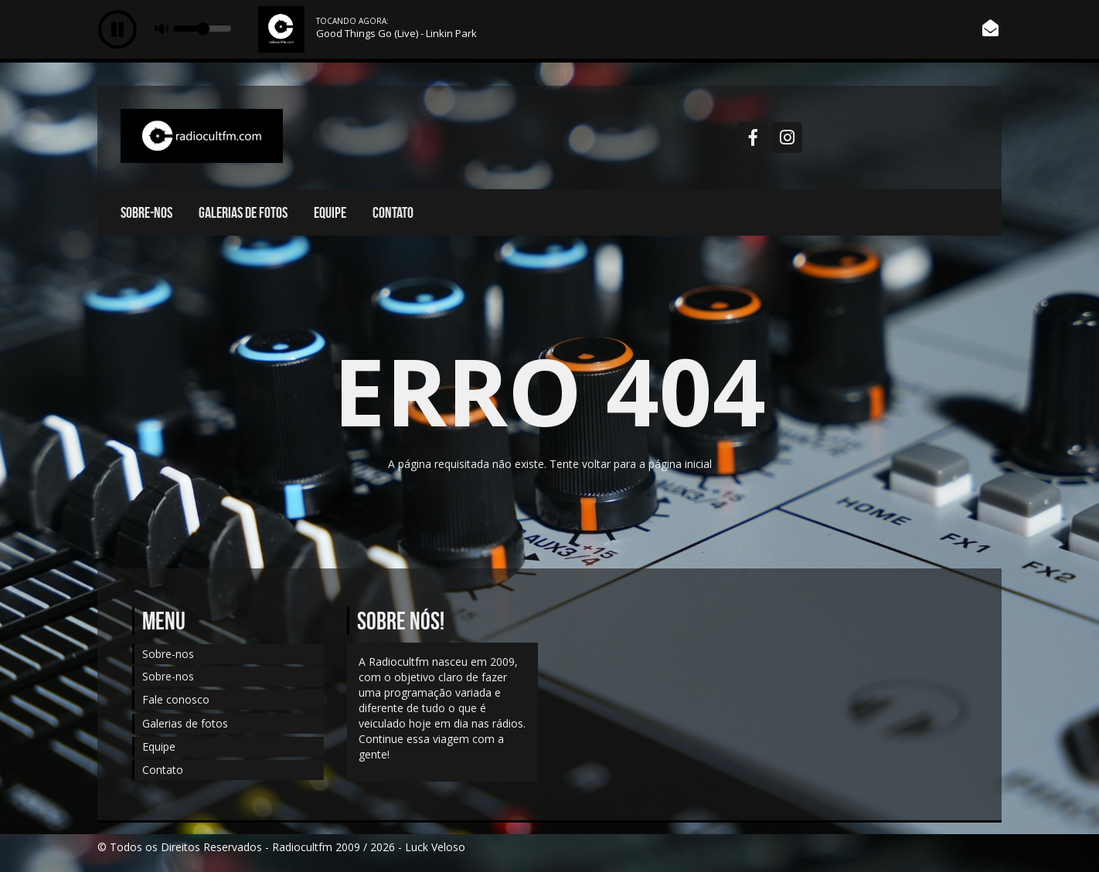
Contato (393, 212)
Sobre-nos (146, 212)
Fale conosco (175, 699)
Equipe (330, 212)
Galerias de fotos (243, 212)
